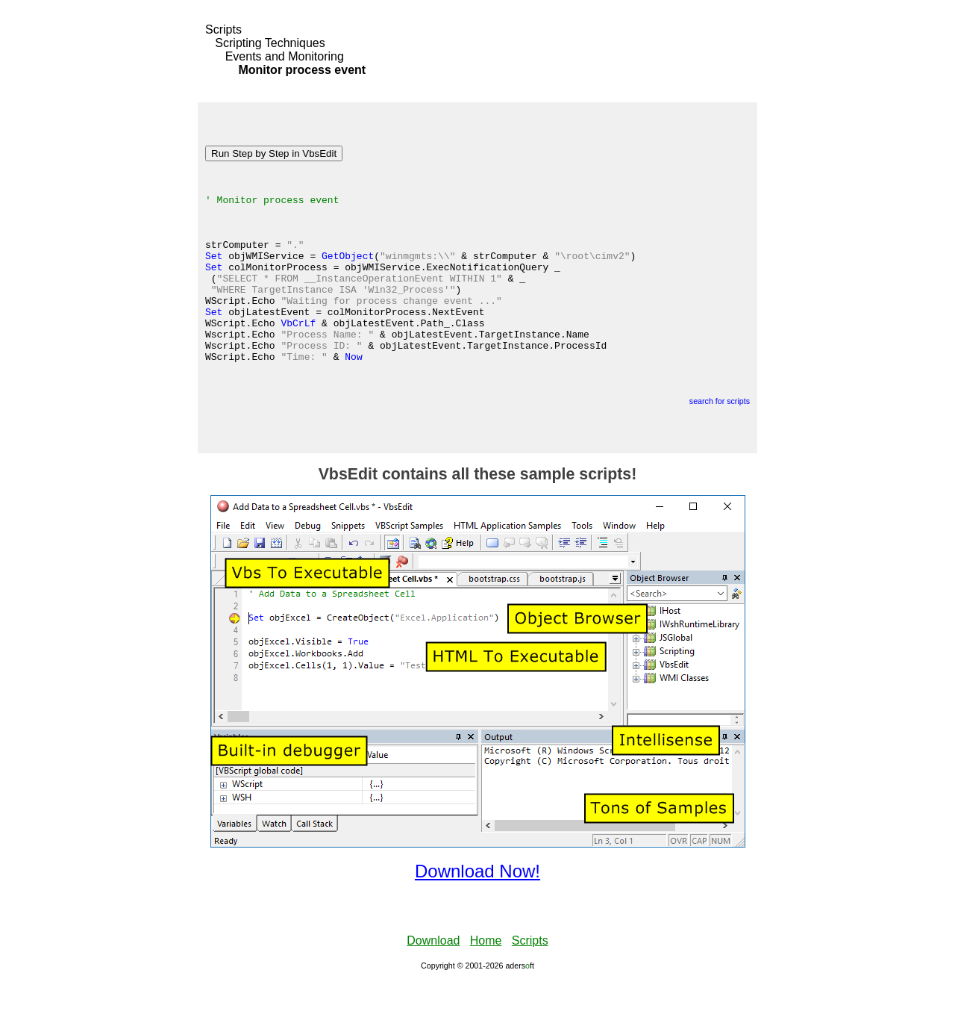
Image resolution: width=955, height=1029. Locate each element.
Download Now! (477, 918)
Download (433, 987)
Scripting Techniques (270, 43)
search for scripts (719, 448)
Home (486, 987)
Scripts (223, 29)
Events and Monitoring (284, 56)
